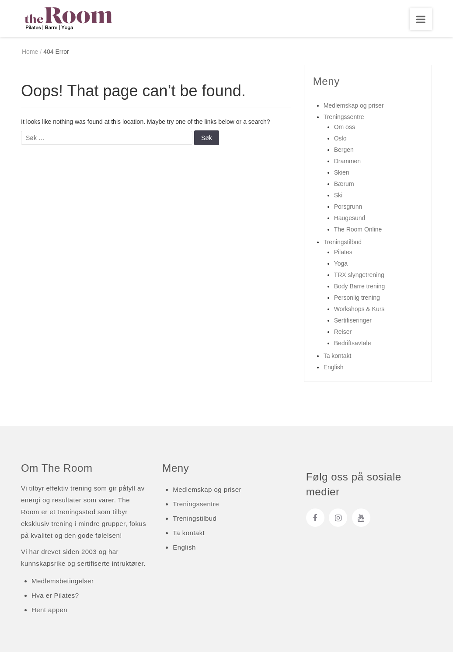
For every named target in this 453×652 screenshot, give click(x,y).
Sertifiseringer (353, 320)
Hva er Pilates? (55, 595)
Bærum (344, 184)
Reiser (343, 332)
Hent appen (49, 609)
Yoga (341, 263)
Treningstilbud (343, 242)
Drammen (347, 161)
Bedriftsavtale (352, 343)
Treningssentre (344, 117)
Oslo (340, 138)
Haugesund (350, 218)
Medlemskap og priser (354, 105)
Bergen (344, 150)
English (334, 367)
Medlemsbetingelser (62, 581)
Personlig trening (357, 297)
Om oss (344, 127)
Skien (341, 172)
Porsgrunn (348, 206)
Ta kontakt (338, 356)
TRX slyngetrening (359, 275)
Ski (338, 195)
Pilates (343, 252)
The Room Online (358, 229)
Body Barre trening (359, 286)
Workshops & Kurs (359, 309)
